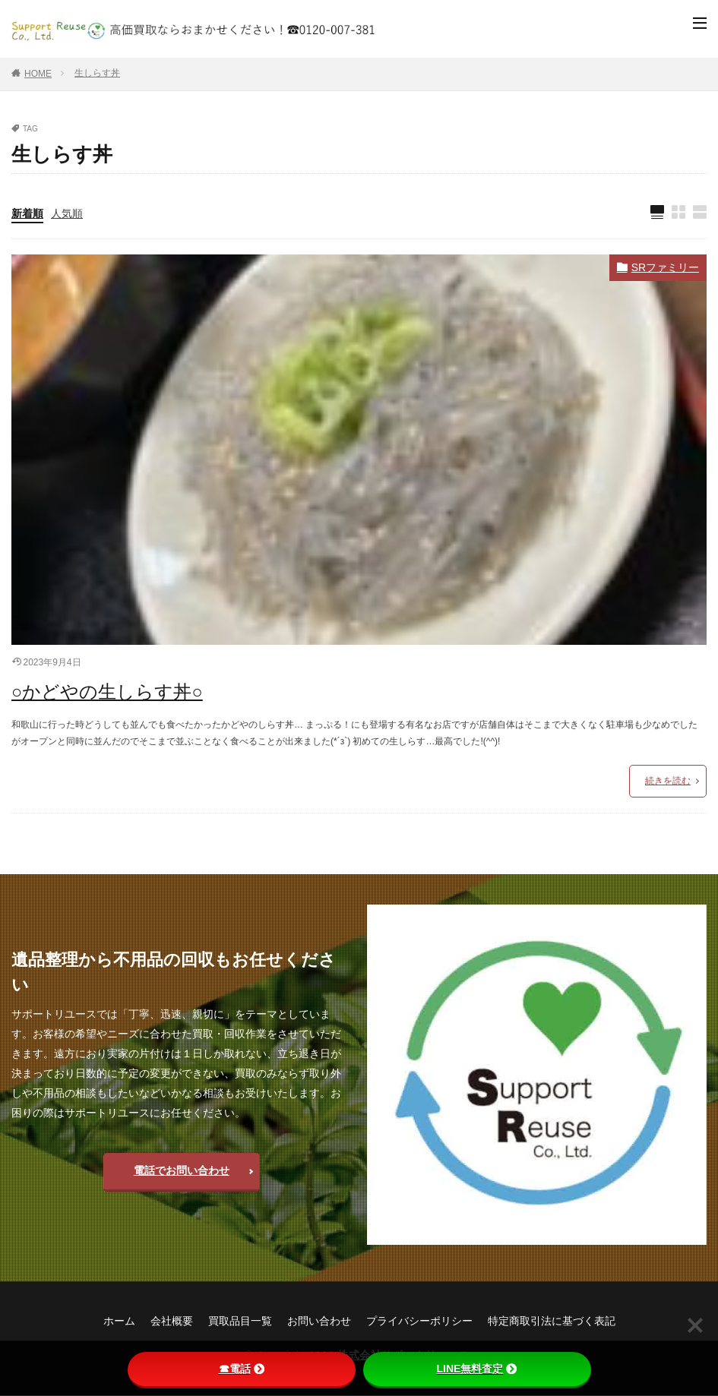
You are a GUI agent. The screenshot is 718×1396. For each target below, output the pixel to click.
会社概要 (171, 1321)
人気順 (67, 213)
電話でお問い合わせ (181, 1171)
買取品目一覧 (240, 1321)
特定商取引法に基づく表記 (551, 1321)
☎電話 (241, 1369)
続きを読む (668, 780)
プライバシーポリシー (419, 1321)
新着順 (27, 213)
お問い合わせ (319, 1321)
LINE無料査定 (477, 1369)
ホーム (119, 1321)
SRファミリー (665, 267)
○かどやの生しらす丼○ (107, 692)
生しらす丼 (97, 73)
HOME (38, 73)
